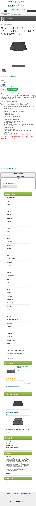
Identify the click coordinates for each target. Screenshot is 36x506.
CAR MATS (10, 358)
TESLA (9, 330)
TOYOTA (9, 333)
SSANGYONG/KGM (12, 320)
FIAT (8, 231)
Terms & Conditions (11, 486)
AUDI (8, 201)
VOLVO (9, 343)
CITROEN (9, 218)
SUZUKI (9, 326)
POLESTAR (10, 299)
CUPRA (9, 221)
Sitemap (8, 443)
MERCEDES (10, 275)
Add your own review (9, 187)
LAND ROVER (11, 259)
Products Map (9, 445)
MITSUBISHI (10, 286)
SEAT (8, 313)
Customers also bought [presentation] (18, 176)
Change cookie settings (12, 447)
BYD (8, 208)
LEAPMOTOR (10, 262)
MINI (8, 282)
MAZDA (9, 272)
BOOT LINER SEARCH (17, 14)
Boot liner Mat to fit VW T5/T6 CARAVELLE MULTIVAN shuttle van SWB (22, 368)
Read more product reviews (12, 386)
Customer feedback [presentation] (18, 179)
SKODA (9, 316)
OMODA (9, 292)
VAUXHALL (10, 336)
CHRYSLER (10, 214)
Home (1, 23)
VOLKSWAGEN (11, 340)
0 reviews (13, 76)
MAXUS (9, 269)
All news (8, 473)
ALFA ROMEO (7, 23)
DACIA (9, 225)
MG (8, 279)
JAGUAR (9, 248)
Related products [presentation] (18, 173)
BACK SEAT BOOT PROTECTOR (16, 350)
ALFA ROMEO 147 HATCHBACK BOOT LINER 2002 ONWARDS (16, 411)
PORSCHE (10, 303)
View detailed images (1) (19, 65)
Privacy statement (10, 488)
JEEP (8, 252)
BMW (8, 204)
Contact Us (30, 11)
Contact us (8, 484)
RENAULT (9, 306)
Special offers (9, 441)
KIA (8, 255)
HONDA (9, 238)
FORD (8, 235)
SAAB (8, 309)
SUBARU (9, 323)
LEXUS (9, 265)
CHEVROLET (10, 211)
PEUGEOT (10, 296)
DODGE (9, 228)
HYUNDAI (9, 242)
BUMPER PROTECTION (13, 347)
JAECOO (9, 245)
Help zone (8, 482)
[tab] (18, 173)
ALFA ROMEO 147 (16, 23)
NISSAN (9, 289)
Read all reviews (9, 388)
